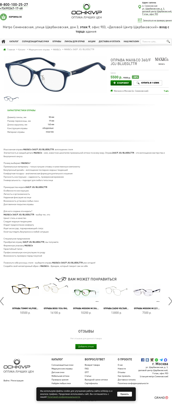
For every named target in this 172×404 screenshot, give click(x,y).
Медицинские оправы (62, 368)
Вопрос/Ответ (95, 359)
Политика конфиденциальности (133, 383)
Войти (6, 380)
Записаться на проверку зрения (157, 20)
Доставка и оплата (109, 41)
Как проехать (124, 376)
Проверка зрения (60, 379)
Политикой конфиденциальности (63, 397)
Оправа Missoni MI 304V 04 (87, 308)
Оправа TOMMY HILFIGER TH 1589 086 (31, 308)
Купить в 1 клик (150, 82)
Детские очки (58, 372)
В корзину (123, 83)
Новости (122, 368)
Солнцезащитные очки (35, 41)
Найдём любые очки (61, 383)
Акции (91, 41)
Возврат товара (92, 365)
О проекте (125, 359)
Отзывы (121, 372)
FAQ (87, 368)
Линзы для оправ (75, 41)
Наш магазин (131, 41)
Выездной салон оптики (96, 379)
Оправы (56, 41)
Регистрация (17, 380)
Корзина (15, 17)
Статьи (88, 376)
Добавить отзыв (86, 346)
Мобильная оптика (60, 376)
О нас (120, 365)
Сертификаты (91, 383)
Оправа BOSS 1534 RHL (56, 308)
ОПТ (87, 372)
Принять (124, 394)
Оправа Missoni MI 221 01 (147, 308)
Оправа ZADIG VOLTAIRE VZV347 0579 (122, 308)
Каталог (14, 41)
